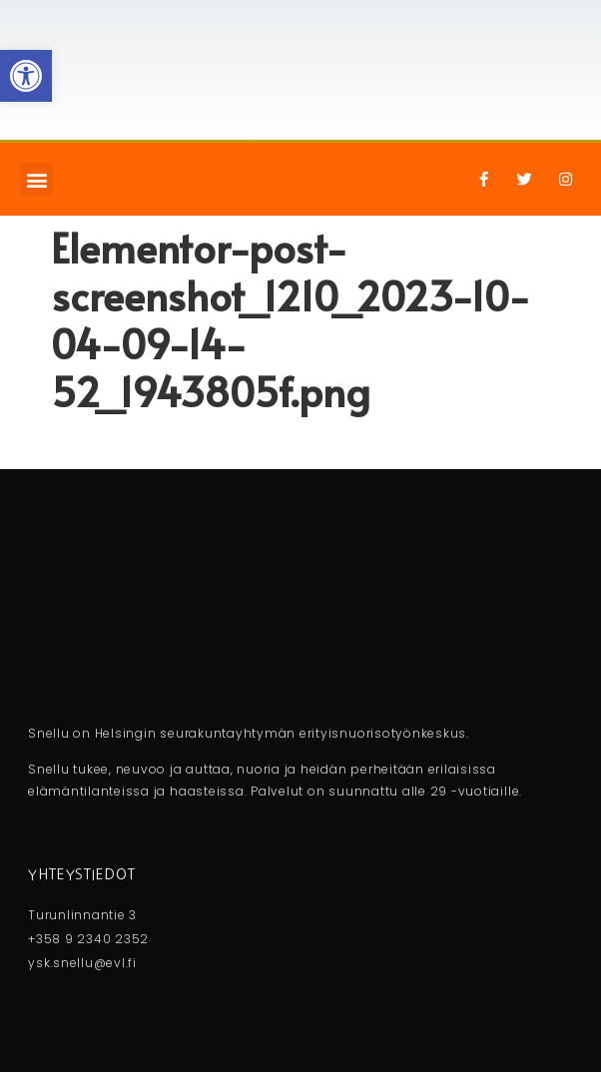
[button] (36, 179)
